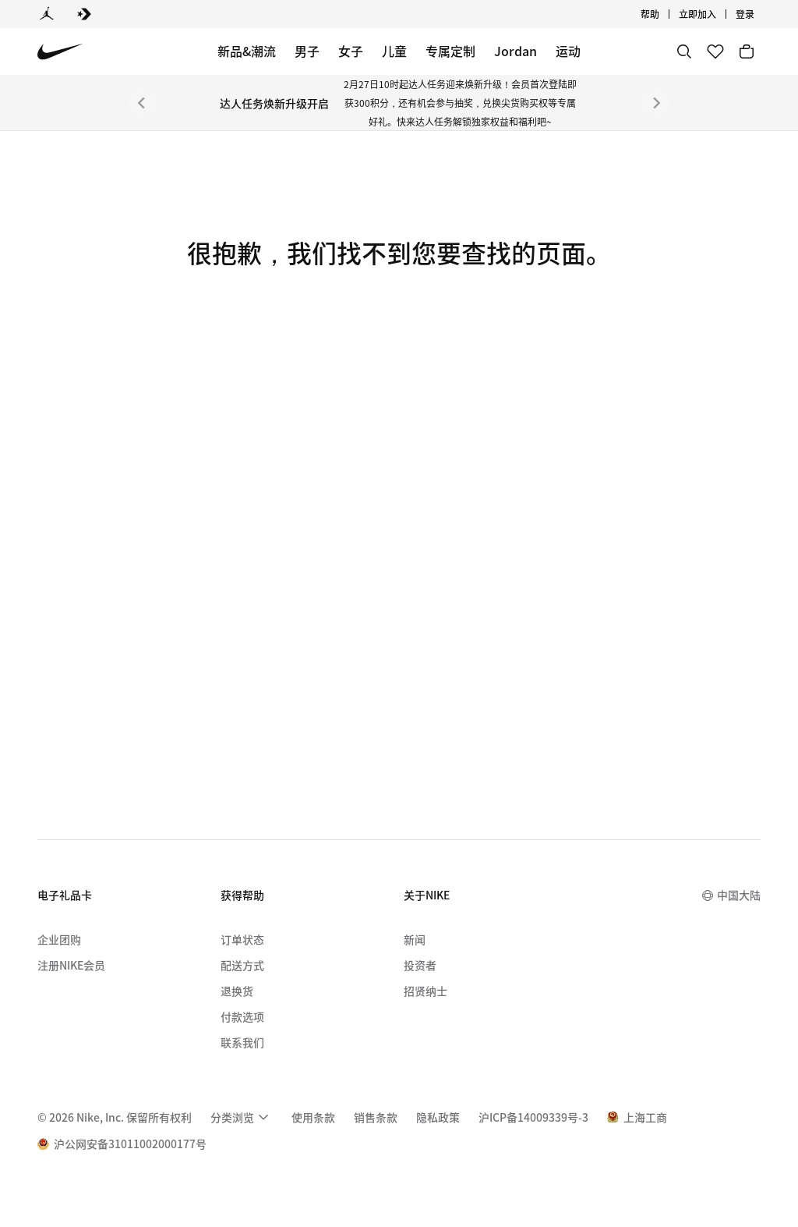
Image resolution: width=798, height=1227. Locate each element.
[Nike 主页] (60, 52)
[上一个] (141, 103)
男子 (307, 50)
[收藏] (715, 51)
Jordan (515, 50)
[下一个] (657, 103)
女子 (350, 50)
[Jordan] (46, 14)
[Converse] (84, 14)
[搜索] (684, 51)
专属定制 (450, 50)
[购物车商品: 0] (747, 51)
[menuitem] (241, 1117)
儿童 (394, 50)
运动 (568, 50)
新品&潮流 (246, 50)
